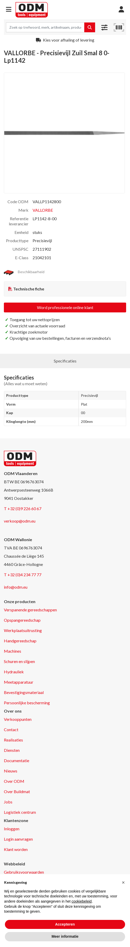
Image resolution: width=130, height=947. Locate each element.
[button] (8, 9)
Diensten (12, 750)
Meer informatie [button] (64, 936)
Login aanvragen (18, 838)
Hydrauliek (14, 671)
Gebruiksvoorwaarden (24, 872)
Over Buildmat (17, 791)
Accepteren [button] (65, 924)
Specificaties (65, 360)
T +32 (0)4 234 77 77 (22, 574)
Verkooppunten (18, 719)
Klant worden (16, 849)
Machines (12, 651)
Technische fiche (28, 288)
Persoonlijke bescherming (27, 702)
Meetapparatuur (18, 682)
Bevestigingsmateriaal (24, 692)
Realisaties (13, 739)
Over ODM (14, 781)
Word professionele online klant (65, 307)
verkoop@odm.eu (19, 520)
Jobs (8, 801)
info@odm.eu (15, 587)
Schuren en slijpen (19, 661)
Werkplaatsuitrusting (23, 630)
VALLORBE (43, 210)
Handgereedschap (20, 640)
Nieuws (10, 770)
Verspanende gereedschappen (30, 609)
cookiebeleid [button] (82, 901)
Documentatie (16, 760)
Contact (11, 729)
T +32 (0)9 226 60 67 (22, 508)
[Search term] (45, 27)
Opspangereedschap (22, 620)
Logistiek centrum (20, 812)
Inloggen (11, 828)
